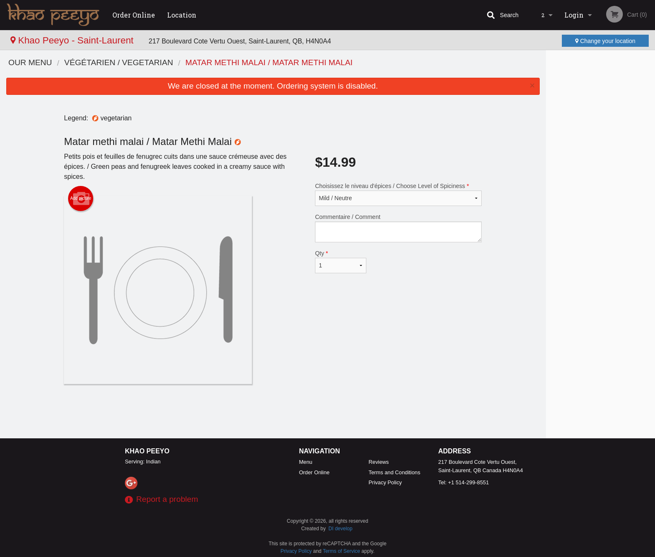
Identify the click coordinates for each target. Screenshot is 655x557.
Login (574, 14)
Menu (305, 462)
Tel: (463, 482)
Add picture (80, 198)
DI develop (340, 529)
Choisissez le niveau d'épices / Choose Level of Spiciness (398, 194)
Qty (340, 261)
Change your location (605, 41)
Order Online (133, 14)
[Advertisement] (273, 411)
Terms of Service (341, 551)
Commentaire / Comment (398, 228)
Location (181, 14)
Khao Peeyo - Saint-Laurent (73, 40)
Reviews (378, 462)
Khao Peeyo (147, 451)
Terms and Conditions (394, 472)
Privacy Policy (385, 482)
